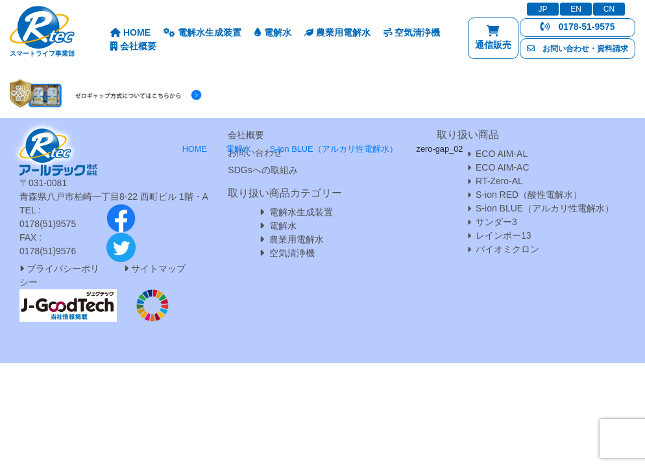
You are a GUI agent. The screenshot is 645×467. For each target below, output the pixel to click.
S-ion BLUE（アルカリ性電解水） (545, 208)
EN (575, 9)
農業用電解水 (337, 32)
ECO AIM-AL (502, 154)
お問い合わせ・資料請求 (577, 48)
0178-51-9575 (577, 26)
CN (609, 9)
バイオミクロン (507, 249)
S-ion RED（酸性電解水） (529, 194)
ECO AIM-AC (502, 167)
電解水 (272, 32)
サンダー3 (496, 222)
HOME (130, 32)
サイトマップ (158, 268)
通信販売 (493, 40)
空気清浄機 (412, 32)
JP (542, 9)
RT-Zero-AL (499, 181)
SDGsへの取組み (262, 170)
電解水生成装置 (202, 32)
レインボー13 (503, 235)
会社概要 (133, 46)
